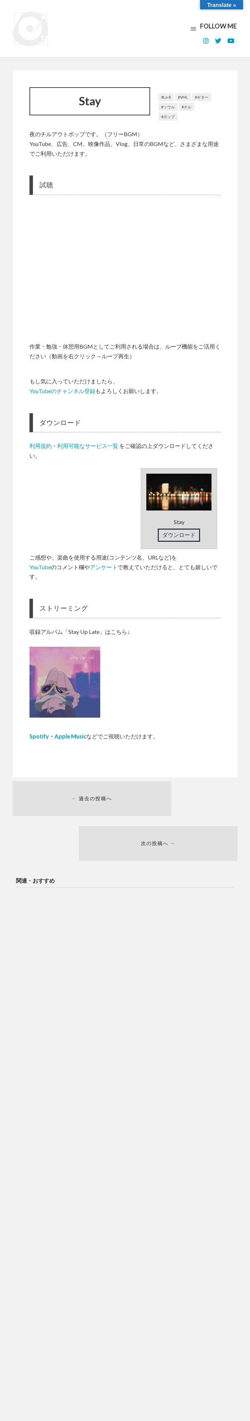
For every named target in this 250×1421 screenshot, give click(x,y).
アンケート (104, 567)
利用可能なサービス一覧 (87, 445)
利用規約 (40, 445)
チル (187, 107)
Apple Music (70, 736)
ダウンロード (179, 534)
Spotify (39, 736)
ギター (202, 97)
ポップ (169, 116)
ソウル (169, 107)
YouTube (40, 567)
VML (184, 97)
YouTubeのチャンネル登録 (62, 390)
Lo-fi (167, 97)
